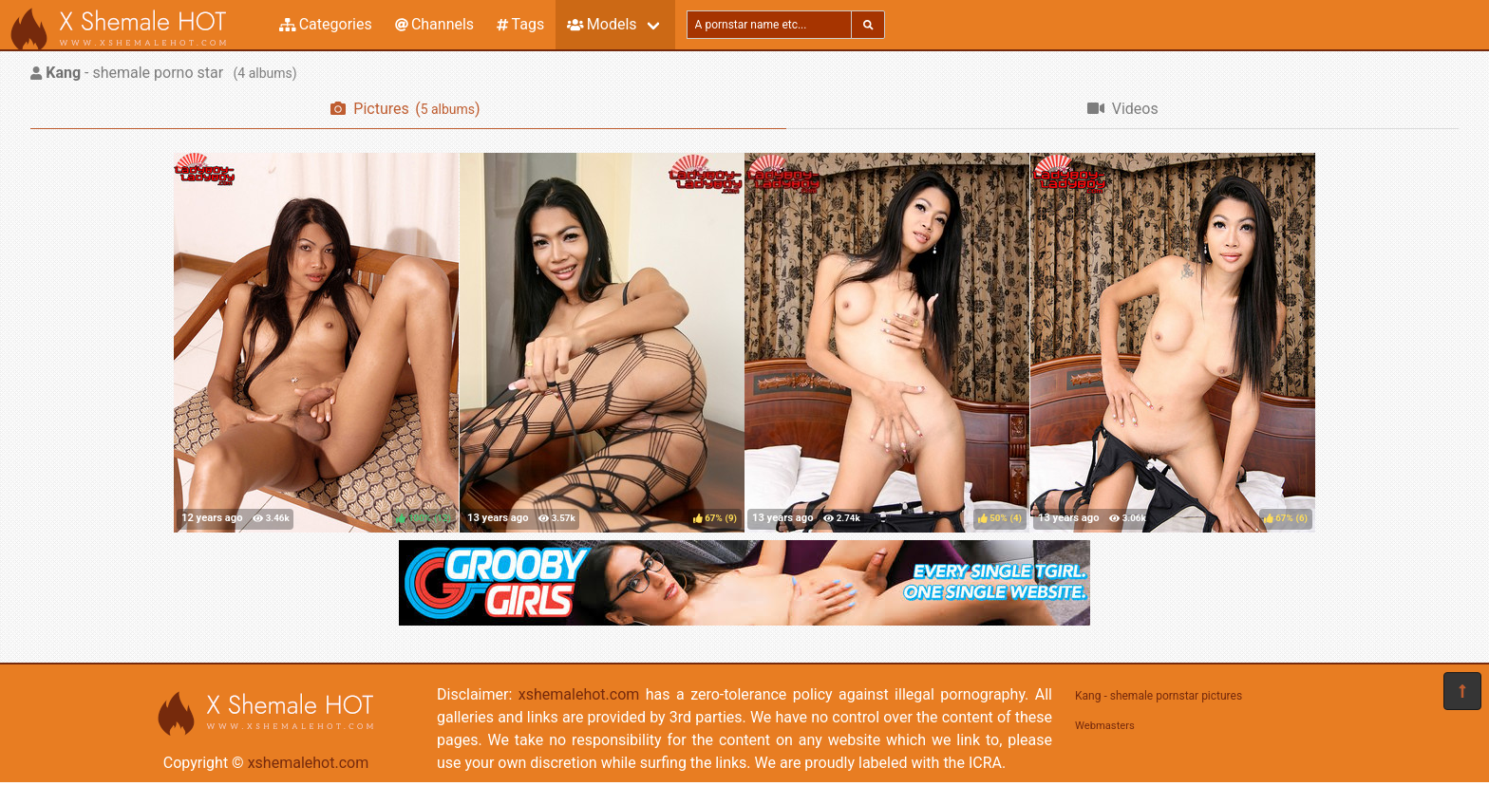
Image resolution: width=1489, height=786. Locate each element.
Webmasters (1105, 726)
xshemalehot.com (308, 763)
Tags (520, 24)
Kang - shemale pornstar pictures (1158, 695)
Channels (434, 24)
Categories (325, 24)
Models (601, 24)
